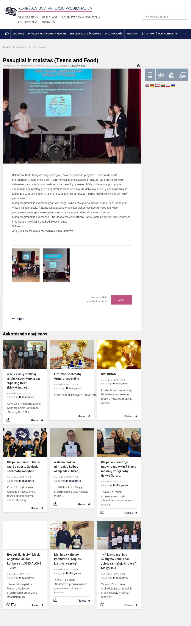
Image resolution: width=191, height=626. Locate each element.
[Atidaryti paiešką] (184, 16)
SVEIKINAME (109, 374)
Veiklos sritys (28, 17)
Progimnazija (27, 21)
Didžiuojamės (40, 47)
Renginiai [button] (132, 33)
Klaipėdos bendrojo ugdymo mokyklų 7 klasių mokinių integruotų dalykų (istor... (118, 468)
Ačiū (121, 300)
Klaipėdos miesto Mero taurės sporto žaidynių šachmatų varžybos (23, 466)
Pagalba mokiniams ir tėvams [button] (47, 33)
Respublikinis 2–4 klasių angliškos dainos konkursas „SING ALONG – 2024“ (24, 561)
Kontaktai (48, 21)
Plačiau (35, 420)
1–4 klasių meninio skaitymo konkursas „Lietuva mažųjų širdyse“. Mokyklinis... (119, 561)
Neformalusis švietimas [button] (85, 33)
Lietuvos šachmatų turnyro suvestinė (67, 376)
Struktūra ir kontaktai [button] (162, 33)
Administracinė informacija (81, 17)
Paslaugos (49, 17)
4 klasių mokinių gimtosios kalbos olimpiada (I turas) (66, 466)
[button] (162, 8)
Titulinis (7, 47)
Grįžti (20, 319)
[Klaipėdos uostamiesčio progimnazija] (10, 11)
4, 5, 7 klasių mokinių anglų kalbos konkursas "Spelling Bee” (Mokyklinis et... (23, 380)
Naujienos (22, 47)
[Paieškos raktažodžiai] (165, 16)
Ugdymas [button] (18, 33)
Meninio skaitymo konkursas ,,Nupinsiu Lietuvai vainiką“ (68, 559)
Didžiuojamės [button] (114, 33)
